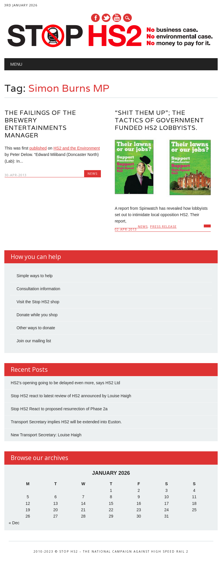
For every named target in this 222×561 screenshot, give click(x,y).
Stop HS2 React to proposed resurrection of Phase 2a (59, 409)
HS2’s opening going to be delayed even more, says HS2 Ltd (65, 382)
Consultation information (38, 288)
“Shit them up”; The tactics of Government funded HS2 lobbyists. (159, 120)
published (38, 148)
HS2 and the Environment (76, 148)
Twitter (106, 18)
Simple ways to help (34, 275)
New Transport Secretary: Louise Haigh (46, 435)
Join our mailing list (33, 341)
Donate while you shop (37, 314)
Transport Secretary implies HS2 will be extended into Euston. (66, 422)
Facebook (95, 18)
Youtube (116, 18)
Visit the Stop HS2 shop (37, 301)
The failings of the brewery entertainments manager (40, 124)
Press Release (163, 226)
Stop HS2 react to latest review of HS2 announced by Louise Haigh (71, 395)
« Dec (14, 522)
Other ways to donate (35, 327)
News (92, 173)
